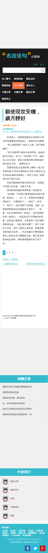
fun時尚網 (16, 535)
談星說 (5, 533)
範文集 (13, 531)
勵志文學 (30, 92)
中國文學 (6, 92)
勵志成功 (30, 79)
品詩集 (30, 531)
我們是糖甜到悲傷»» (36, 264)
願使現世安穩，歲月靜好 (14, 398)
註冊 (35, 64)
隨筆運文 (6, 535)
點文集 (42, 533)
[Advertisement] (24, 24)
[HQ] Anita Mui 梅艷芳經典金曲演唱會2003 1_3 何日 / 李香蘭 (19, 317)
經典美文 (6, 99)
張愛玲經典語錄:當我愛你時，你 (17, 414)
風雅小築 (22, 533)
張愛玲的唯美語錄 (11, 392)
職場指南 (6, 85)
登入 (42, 64)
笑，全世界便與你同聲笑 (14, 403)
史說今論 (22, 531)
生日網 (5, 531)
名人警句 (6, 79)
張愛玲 (14, 125)
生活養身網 (27, 535)
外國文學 (18, 92)
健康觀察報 (32, 533)
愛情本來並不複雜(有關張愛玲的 (17, 387)
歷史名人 (30, 85)
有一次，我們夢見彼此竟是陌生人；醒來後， (23, 131)
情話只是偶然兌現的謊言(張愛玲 (17, 409)
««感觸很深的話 (10, 264)
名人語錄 (18, 85)
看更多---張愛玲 (10, 259)
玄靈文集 (39, 531)
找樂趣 (13, 533)
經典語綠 (18, 79)
